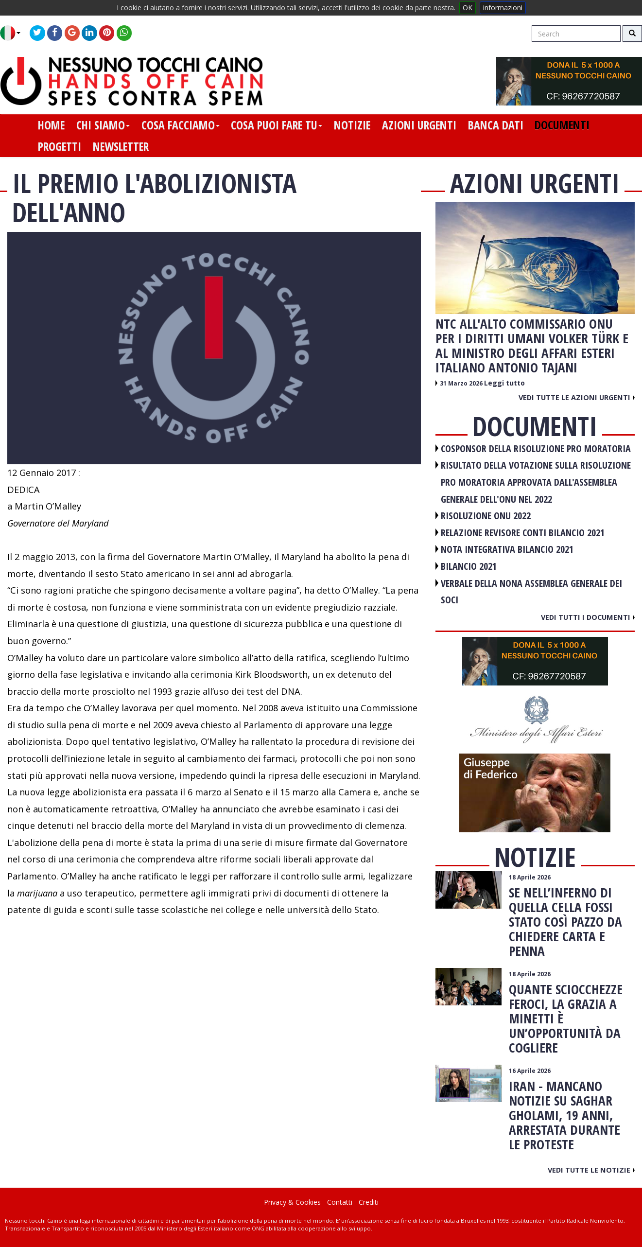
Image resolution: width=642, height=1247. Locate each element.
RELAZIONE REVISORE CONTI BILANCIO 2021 (523, 532)
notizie (352, 125)
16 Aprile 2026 (530, 1071)
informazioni (502, 7)
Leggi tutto (504, 382)
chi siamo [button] (103, 125)
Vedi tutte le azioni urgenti (577, 397)
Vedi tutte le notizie (591, 1170)
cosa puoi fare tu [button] (276, 125)
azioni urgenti (419, 125)
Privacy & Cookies (292, 1202)
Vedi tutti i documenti (588, 617)
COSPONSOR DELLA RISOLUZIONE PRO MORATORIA (536, 448)
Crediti (369, 1202)
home (51, 125)
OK (467, 7)
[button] (14, 33)
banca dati (495, 125)
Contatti (339, 1202)
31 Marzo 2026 (462, 383)
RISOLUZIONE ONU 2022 (486, 515)
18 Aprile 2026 (530, 877)
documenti (562, 125)
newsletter (121, 146)
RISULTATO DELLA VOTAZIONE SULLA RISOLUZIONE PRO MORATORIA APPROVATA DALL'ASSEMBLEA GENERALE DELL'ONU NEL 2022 (536, 481)
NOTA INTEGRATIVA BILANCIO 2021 (507, 549)
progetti (59, 146)
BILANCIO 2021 (469, 566)
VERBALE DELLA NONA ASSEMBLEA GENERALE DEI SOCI (531, 592)
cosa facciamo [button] (180, 125)
